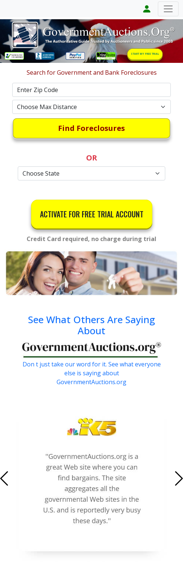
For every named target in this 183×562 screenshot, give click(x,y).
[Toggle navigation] (168, 8)
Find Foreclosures (91, 128)
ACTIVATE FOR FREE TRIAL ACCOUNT (91, 214)
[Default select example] (91, 107)
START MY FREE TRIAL (145, 53)
